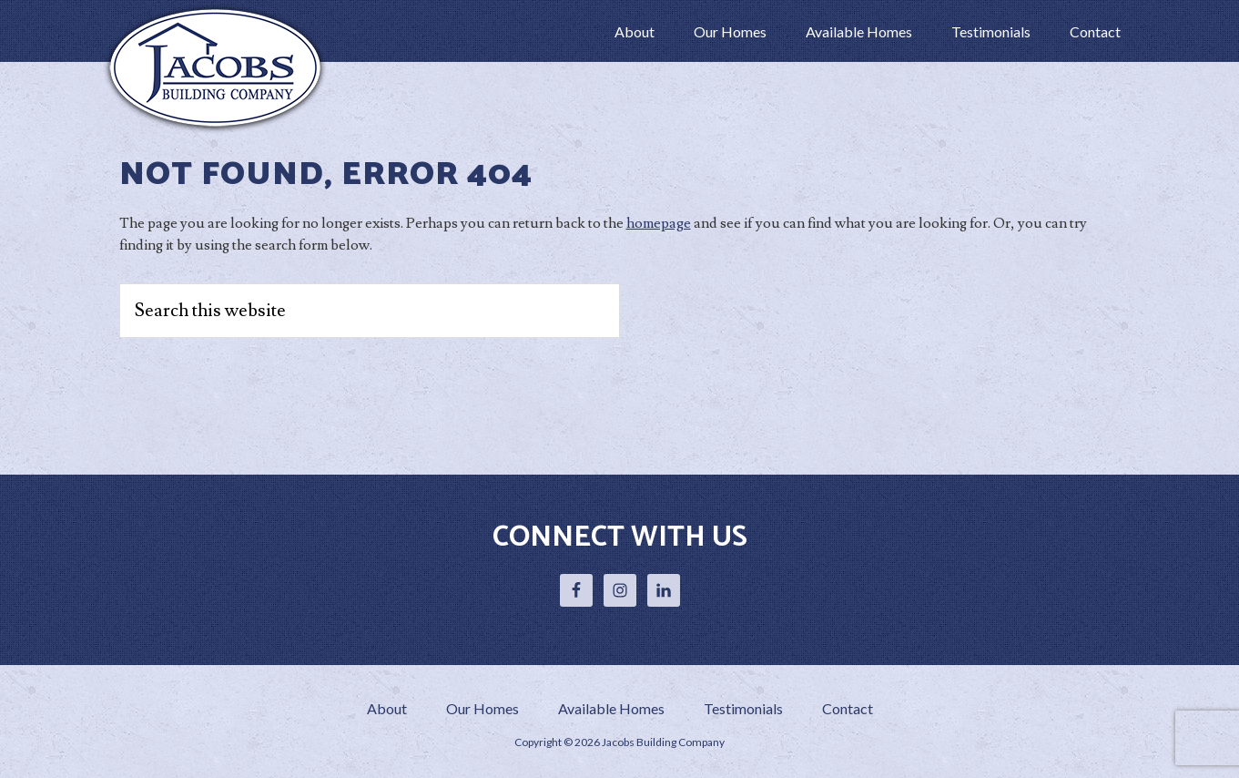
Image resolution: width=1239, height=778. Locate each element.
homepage (658, 223)
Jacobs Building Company (219, 67)
